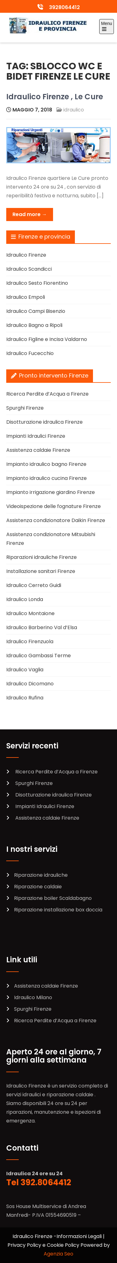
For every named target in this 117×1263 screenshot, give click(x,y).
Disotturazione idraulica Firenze (44, 422)
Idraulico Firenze (26, 255)
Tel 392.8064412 (38, 1182)
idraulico (73, 109)
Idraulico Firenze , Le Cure (54, 96)
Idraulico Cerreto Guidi (33, 585)
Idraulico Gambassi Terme (38, 655)
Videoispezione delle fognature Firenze (53, 506)
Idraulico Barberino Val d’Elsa (41, 627)
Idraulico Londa (24, 599)
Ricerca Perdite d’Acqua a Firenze (47, 393)
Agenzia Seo (58, 1253)
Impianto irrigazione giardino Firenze (50, 492)
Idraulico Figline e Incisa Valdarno (46, 339)
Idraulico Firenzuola (29, 641)
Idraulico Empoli (25, 297)
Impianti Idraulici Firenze (35, 436)
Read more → (29, 214)
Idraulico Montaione (30, 613)
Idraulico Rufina (24, 697)
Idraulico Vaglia (24, 669)
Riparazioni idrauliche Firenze (41, 557)
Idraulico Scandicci (29, 269)
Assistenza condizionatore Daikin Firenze (55, 520)
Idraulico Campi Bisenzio (35, 311)
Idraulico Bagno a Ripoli (34, 325)
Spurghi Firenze (25, 408)
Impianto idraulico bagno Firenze (46, 464)
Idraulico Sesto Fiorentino (37, 283)
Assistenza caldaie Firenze (38, 450)
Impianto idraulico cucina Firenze (46, 478)
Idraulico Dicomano (30, 683)
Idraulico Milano (33, 997)
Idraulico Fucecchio (30, 353)
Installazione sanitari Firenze (40, 571)
